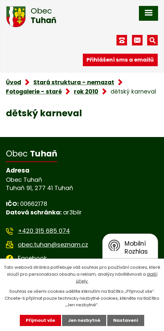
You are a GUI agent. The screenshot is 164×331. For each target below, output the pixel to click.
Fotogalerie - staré (34, 92)
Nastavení (125, 320)
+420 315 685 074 (44, 231)
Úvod (13, 82)
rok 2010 (86, 92)
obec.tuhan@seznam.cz (53, 244)
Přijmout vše (40, 320)
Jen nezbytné (84, 320)
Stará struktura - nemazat (73, 82)
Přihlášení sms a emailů (120, 60)
